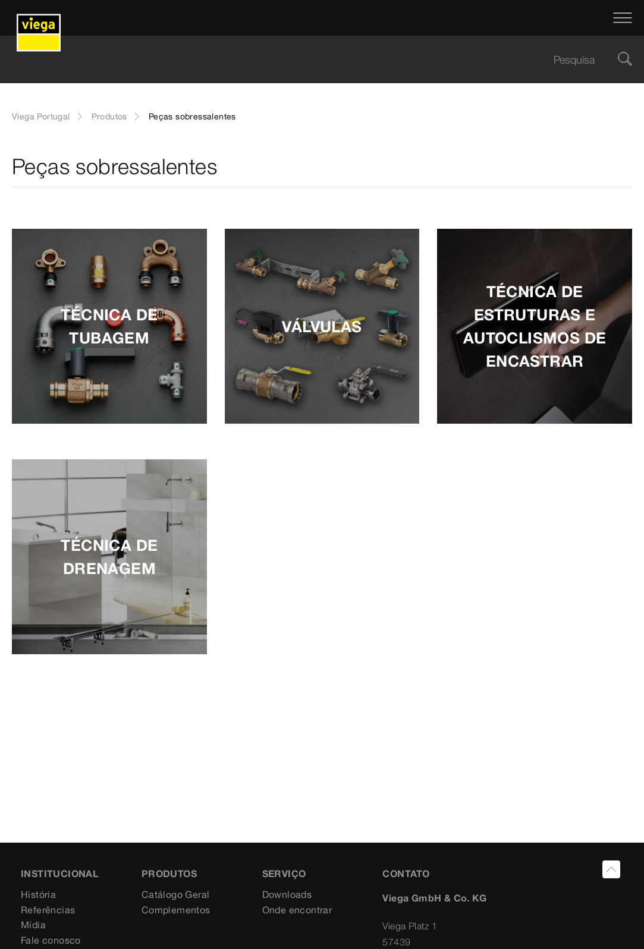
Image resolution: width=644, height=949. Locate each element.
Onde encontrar (297, 910)
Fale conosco (51, 940)
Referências (48, 910)
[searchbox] (312, 59)
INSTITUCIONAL (59, 873)
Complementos (176, 910)
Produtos (109, 116)
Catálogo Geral (176, 894)
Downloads (287, 894)
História (38, 894)
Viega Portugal (41, 116)
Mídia (33, 925)
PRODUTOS (169, 873)
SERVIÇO (284, 873)
